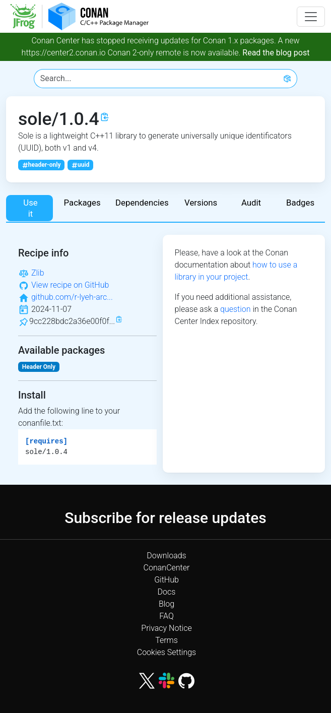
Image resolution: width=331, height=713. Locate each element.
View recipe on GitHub (70, 285)
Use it (29, 208)
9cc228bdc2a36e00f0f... (72, 321)
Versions (200, 203)
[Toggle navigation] (311, 17)
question (235, 309)
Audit (251, 203)
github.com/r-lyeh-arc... (72, 297)
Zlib (37, 273)
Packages (82, 203)
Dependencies (142, 203)
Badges (300, 203)
